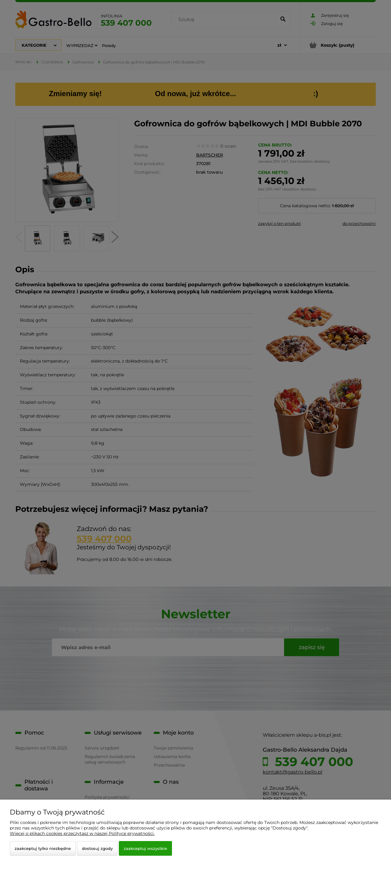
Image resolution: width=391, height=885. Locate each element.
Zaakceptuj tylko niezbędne (43, 848)
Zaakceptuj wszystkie (145, 848)
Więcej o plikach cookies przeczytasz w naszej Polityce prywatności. (82, 833)
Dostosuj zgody (97, 848)
